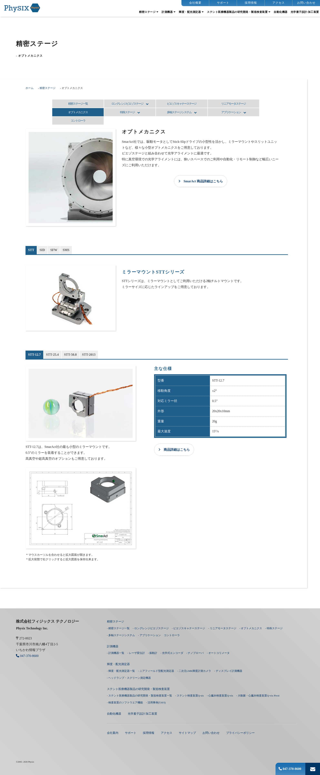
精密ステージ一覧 (78, 103)
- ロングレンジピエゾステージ (151, 628)
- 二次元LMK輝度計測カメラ (194, 670)
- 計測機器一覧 (115, 652)
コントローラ (78, 120)
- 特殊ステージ (274, 628)
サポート (223, 2)
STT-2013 (89, 354)
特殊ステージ (127, 112)
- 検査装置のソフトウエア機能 (125, 702)
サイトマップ (187, 732)
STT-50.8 (70, 354)
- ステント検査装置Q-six (189, 695)
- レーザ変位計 (136, 652)
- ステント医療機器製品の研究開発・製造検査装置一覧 (139, 695)
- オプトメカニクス (250, 628)
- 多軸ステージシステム (121, 635)
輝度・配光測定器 (190, 11)
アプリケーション (231, 112)
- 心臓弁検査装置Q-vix (220, 695)
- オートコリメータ (218, 652)
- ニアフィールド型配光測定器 (156, 670)
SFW (53, 250)
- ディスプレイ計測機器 (228, 670)
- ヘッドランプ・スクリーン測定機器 (129, 677)
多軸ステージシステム (179, 112)
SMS (66, 250)
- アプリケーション (149, 635)
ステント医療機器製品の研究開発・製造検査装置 (237, 11)
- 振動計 (153, 652)
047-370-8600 (290, 769)
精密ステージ (147, 11)
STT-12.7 (34, 354)
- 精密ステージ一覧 (118, 628)
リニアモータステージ (233, 103)
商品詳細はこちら (174, 449)
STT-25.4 (52, 354)
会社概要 (195, 2)
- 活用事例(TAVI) (156, 702)
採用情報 (251, 2)
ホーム (29, 88)
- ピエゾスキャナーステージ (188, 628)
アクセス (278, 2)
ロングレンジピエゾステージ (127, 103)
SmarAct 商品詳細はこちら (200, 181)
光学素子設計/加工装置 (305, 11)
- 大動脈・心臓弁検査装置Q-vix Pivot (258, 695)
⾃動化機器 (281, 11)
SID (42, 250)
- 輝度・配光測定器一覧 (121, 670)
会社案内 (112, 732)
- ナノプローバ (195, 652)
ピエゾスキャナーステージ (181, 103)
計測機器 (167, 11)
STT (31, 250)
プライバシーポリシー (240, 732)
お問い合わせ (306, 2)
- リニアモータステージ (222, 628)
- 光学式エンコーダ (171, 652)
